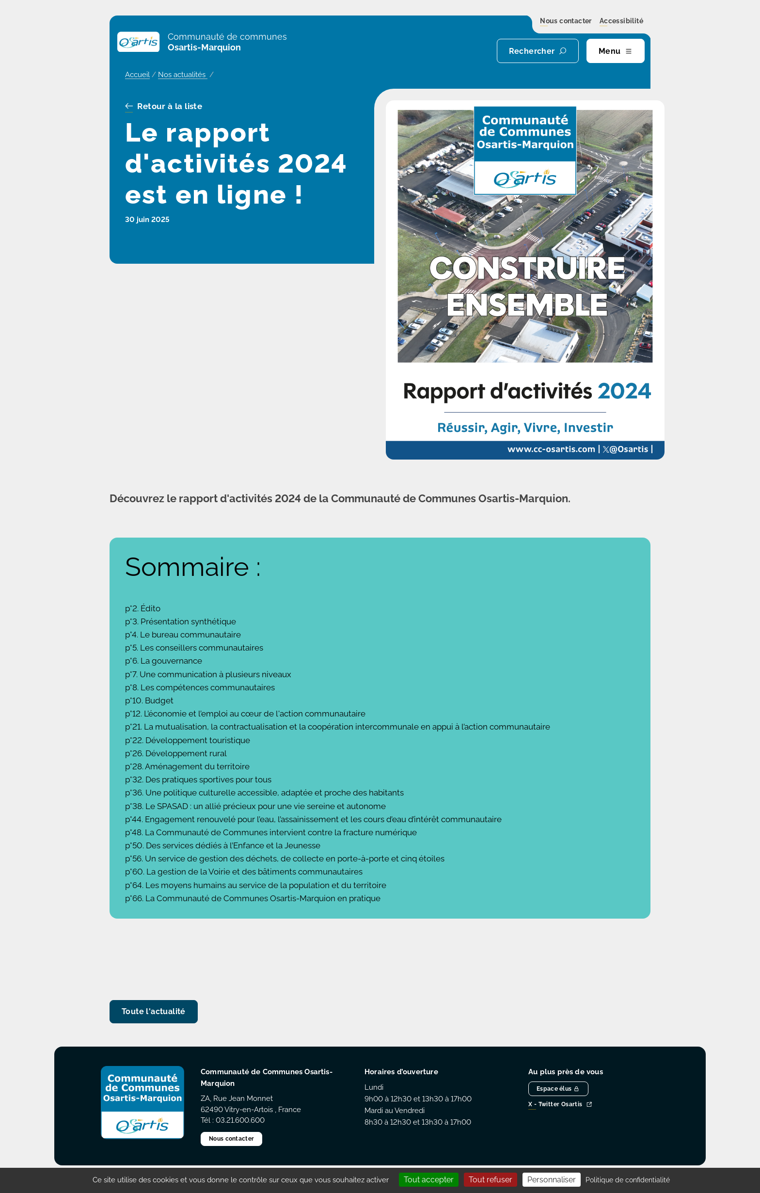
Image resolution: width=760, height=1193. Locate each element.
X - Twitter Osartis (560, 1105)
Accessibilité (621, 21)
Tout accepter (429, 1179)
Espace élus (558, 1088)
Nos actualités (182, 74)
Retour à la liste (163, 106)
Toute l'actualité (154, 1011)
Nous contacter (566, 21)
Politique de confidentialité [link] (628, 1180)
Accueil (137, 74)
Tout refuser (490, 1179)
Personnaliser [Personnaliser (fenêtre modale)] (551, 1179)
